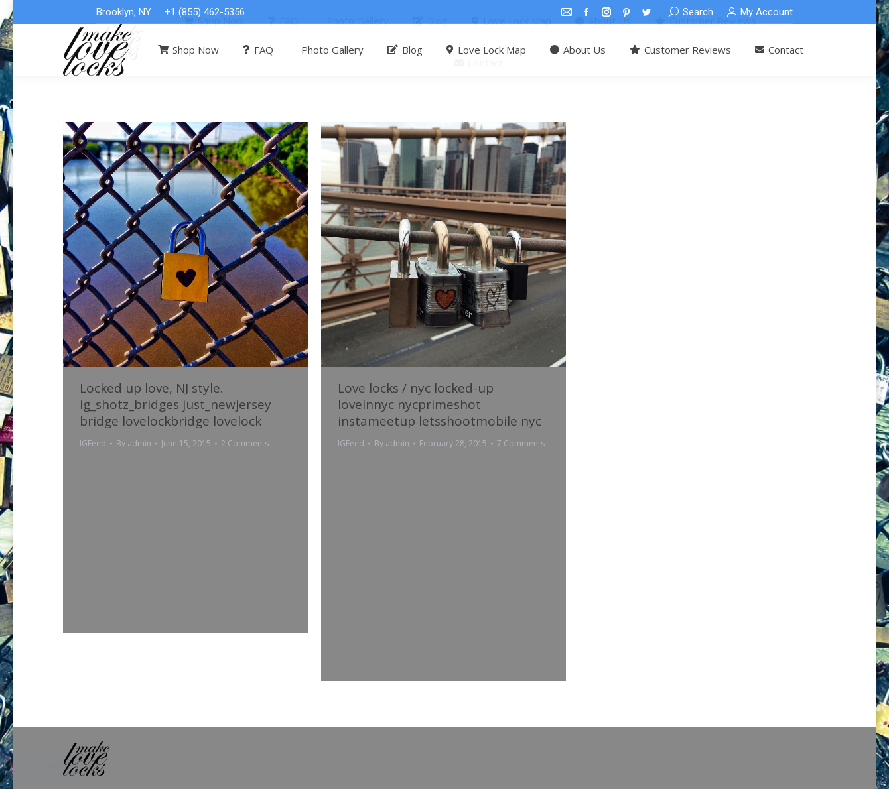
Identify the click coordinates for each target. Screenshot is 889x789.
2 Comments (245, 443)
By (133, 443)
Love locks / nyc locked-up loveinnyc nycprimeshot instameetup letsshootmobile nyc (439, 404)
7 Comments (521, 443)
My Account (759, 12)
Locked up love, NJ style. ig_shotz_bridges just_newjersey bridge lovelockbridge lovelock (175, 404)
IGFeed (93, 443)
